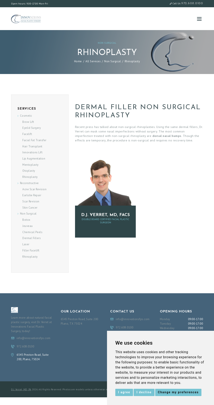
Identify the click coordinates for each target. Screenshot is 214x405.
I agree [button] (124, 392)
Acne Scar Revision (34, 189)
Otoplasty (28, 171)
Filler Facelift (30, 250)
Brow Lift (28, 122)
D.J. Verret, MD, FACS (105, 215)
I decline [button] (144, 392)
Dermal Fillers (31, 238)
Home (78, 61)
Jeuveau (27, 226)
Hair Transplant (32, 146)
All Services (93, 61)
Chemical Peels (32, 232)
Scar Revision (30, 201)
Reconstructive (29, 183)
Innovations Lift (32, 152)
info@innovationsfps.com (34, 338)
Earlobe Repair (31, 195)
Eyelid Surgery (31, 128)
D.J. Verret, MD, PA (21, 389)
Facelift (27, 134)
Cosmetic (26, 116)
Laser (25, 244)
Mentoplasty (30, 165)
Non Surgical (107, 42)
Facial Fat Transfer (34, 140)
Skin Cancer (30, 207)
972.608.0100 (192, 3)
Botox (26, 220)
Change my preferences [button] (178, 392)
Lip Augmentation (33, 158)
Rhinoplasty (30, 177)
